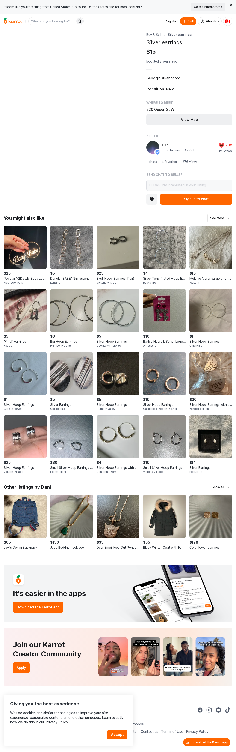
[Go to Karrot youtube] (218, 710)
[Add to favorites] (151, 199)
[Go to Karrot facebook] (200, 710)
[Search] (79, 21)
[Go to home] (13, 21)
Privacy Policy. (61, 716)
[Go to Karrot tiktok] (227, 710)
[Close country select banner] (231, 5)
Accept (118, 729)
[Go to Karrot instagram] (209, 710)
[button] (219, 218)
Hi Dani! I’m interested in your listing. (189, 185)
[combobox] (52, 21)
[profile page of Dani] (152, 147)
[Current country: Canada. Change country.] (227, 21)
